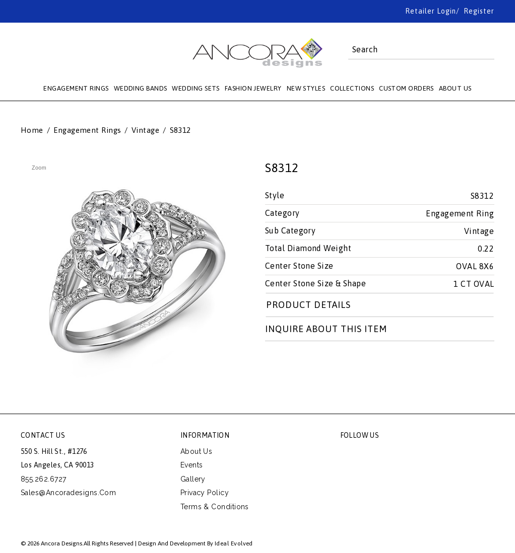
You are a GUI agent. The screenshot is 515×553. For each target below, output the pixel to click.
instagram (416, 454)
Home (32, 130)
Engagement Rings (87, 130)
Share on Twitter (273, 362)
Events (191, 465)
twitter (371, 454)
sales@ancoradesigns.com (68, 493)
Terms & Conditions (214, 507)
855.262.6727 (43, 479)
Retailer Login (430, 11)
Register (479, 11)
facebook (348, 454)
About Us (196, 451)
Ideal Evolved (234, 543)
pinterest (393, 454)
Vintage (145, 130)
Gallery (193, 479)
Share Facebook (296, 362)
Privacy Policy (204, 493)
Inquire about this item (326, 329)
